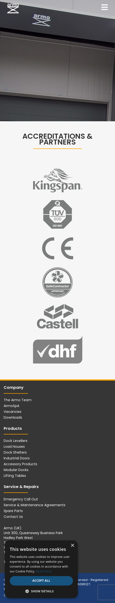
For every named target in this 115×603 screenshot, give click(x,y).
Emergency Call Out (21, 499)
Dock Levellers (15, 440)
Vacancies (12, 411)
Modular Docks (16, 469)
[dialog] (41, 569)
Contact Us (13, 516)
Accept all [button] (41, 581)
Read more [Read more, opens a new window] (44, 571)
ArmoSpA (11, 405)
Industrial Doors (17, 458)
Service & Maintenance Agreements (34, 505)
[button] (41, 591)
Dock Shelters (15, 452)
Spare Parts (13, 510)
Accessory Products (20, 464)
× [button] (72, 545)
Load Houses (14, 446)
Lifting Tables (15, 475)
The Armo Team (18, 400)
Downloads (13, 417)
